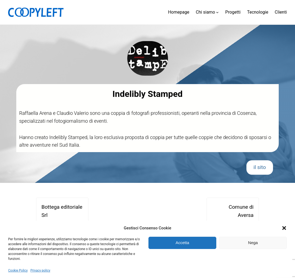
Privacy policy (40, 270)
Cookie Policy (18, 270)
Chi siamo (205, 12)
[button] (284, 228)
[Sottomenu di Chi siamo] (217, 12)
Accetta (182, 242)
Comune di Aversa (241, 211)
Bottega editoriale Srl (62, 211)
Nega (253, 242)
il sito (259, 167)
